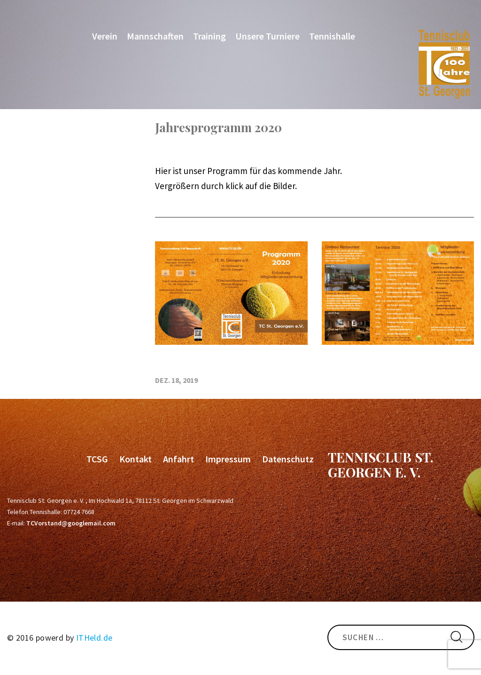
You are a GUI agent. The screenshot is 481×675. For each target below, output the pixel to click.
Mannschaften (155, 36)
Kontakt (135, 459)
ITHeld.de (94, 637)
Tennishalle (332, 36)
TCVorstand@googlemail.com (71, 523)
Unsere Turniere (267, 36)
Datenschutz (288, 459)
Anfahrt (178, 459)
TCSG (97, 459)
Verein (104, 36)
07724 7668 (78, 512)
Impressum (228, 459)
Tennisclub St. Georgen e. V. (381, 464)
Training (209, 36)
